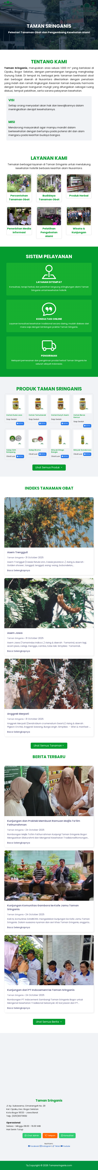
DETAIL (20, 423)
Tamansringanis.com (60, 1165)
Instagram (45, 1146)
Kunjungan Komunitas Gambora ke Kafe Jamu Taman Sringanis (43, 907)
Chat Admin (32, 1135)
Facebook (33, 1146)
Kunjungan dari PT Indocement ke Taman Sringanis (40, 990)
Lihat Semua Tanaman (49, 745)
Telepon (50, 1135)
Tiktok (56, 1146)
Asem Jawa (15, 633)
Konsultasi (67, 1135)
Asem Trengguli (17, 552)
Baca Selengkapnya (18, 570)
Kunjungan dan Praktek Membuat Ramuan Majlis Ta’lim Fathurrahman (43, 822)
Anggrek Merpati (18, 713)
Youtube (65, 1146)
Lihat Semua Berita (49, 1021)
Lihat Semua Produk (49, 467)
